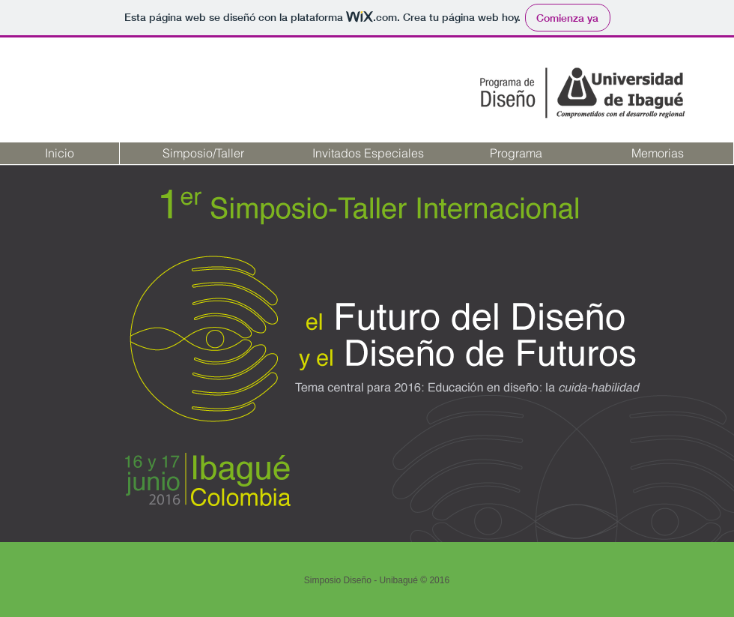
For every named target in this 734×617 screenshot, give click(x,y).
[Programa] (515, 153)
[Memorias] (657, 153)
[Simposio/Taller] (203, 153)
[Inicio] (59, 153)
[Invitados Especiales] (367, 153)
